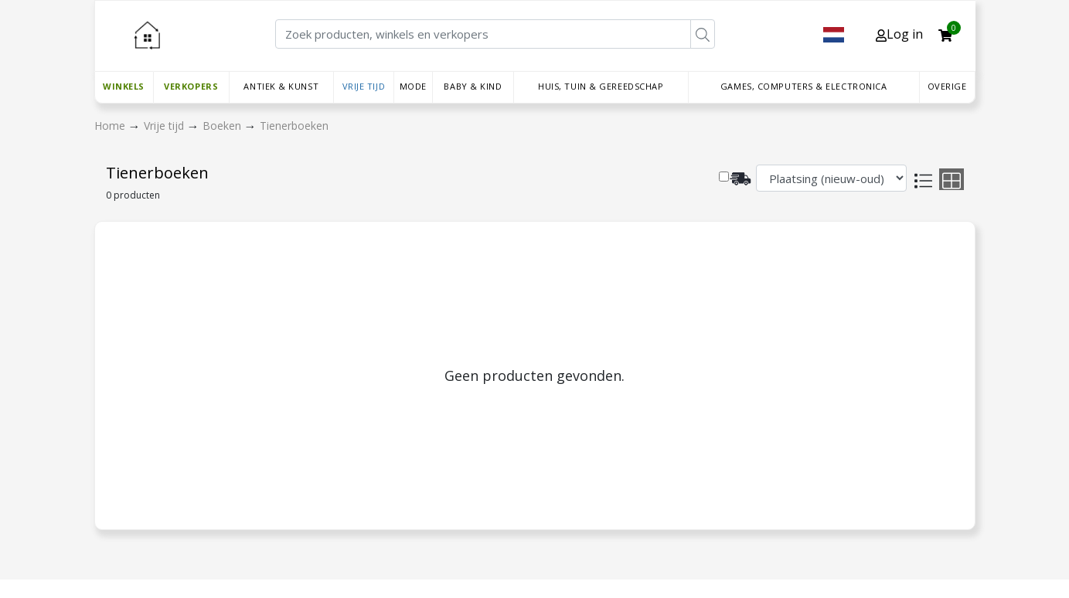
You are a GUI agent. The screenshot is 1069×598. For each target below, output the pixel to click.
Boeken (223, 125)
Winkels (124, 86)
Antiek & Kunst (280, 86)
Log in (899, 33)
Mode (413, 86)
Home (111, 125)
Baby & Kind (473, 86)
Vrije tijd (364, 86)
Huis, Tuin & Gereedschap (600, 86)
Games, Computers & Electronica (803, 86)
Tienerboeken (294, 125)
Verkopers (191, 86)
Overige (947, 86)
